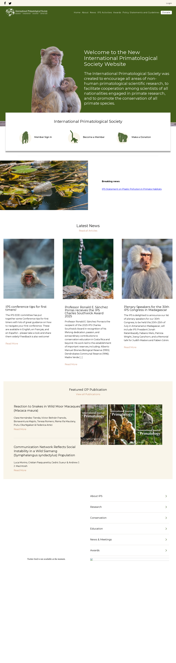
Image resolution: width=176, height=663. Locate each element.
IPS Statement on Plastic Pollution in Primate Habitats (132, 189)
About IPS (96, 496)
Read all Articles (88, 231)
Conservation (98, 518)
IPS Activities (104, 12)
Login (169, 3)
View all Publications (88, 394)
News (93, 12)
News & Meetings (101, 539)
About (85, 12)
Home (77, 12)
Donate (166, 12)
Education (96, 528)
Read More (12, 344)
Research (96, 507)
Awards (117, 12)
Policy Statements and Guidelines (141, 12)
